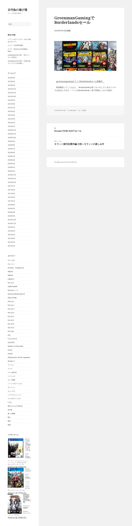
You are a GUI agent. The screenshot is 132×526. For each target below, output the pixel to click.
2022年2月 (11, 85)
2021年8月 (11, 104)
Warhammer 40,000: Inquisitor (19, 357)
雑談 (9, 425)
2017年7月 (11, 186)
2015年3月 (11, 242)
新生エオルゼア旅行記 (15, 406)
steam (10, 350)
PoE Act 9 (11, 328)
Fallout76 (11, 279)
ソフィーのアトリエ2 (15, 384)
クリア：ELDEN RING (15, 45)
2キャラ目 (11, 260)
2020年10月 (12, 137)
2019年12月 (12, 175)
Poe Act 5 (11, 316)
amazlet (27, 456)
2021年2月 (11, 123)
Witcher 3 (11, 361)
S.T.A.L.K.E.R (12, 339)
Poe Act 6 (11, 320)
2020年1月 (11, 171)
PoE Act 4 (11, 313)
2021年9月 (11, 100)
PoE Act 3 (11, 309)
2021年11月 (12, 93)
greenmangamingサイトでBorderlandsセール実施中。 (80, 81)
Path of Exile (12, 298)
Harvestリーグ (13, 290)
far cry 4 (11, 283)
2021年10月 (12, 96)
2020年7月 (11, 149)
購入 (9, 417)
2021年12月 (12, 89)
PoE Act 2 (11, 305)
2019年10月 (12, 182)
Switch (10, 354)
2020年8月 (11, 145)
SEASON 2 (11, 342)
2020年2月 (11, 167)
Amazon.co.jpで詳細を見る (17, 467)
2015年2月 (11, 246)
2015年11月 (12, 223)
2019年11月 (12, 178)
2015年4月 (11, 238)
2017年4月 (11, 190)
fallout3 (10, 271)
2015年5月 (11, 235)
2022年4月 (11, 78)
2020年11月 (12, 134)
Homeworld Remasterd (16, 294)
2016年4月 (11, 212)
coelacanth (72, 110)
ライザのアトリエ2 (14, 398)
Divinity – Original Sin (16, 268)
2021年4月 (11, 115)
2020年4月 (11, 160)
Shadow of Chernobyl (15, 346)
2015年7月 (11, 227)
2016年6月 (11, 205)
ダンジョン (11, 387)
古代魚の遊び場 (17, 9)
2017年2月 (11, 197)
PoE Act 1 (11, 301)
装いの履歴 (11, 413)
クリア (10, 369)
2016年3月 (11, 216)
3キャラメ (11, 264)
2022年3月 (11, 81)
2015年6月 (11, 231)
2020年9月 (11, 141)
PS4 (9, 335)
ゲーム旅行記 (12, 372)
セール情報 (11, 380)
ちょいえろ (11, 391)
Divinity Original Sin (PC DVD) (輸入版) (27, 498)
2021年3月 (11, 119)
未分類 (10, 410)
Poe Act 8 (11, 324)
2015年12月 (12, 220)
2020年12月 (12, 130)
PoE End (11, 331)
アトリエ (11, 365)
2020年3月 (11, 164)
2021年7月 (11, 108)
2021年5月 (11, 111)
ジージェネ (11, 376)
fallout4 (10, 275)
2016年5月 (11, 208)
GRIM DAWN (12, 286)
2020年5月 (11, 156)
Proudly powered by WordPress (65, 162)
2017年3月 (11, 193)
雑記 (9, 421)
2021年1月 (11, 126)
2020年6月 (11, 152)
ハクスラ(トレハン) (14, 395)
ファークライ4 (28, 469)
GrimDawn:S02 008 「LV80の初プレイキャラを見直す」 (19, 62)
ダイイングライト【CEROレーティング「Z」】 (28, 444)
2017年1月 (11, 201)
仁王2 (10, 402)
